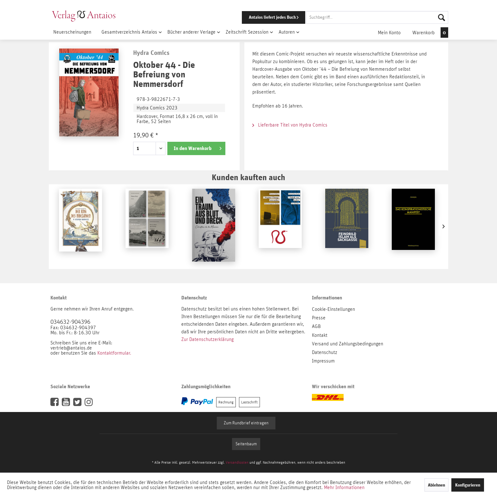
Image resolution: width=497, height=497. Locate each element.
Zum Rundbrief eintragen (246, 423)
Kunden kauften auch (248, 177)
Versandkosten (237, 462)
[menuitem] (336, 17)
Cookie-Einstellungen (333, 309)
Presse (319, 317)
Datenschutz (324, 352)
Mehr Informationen (344, 487)
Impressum (323, 360)
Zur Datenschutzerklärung (207, 339)
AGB (316, 326)
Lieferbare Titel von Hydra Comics (289, 125)
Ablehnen (436, 484)
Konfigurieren (467, 484)
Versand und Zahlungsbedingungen (347, 343)
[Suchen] (441, 17)
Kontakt (319, 335)
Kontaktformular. (114, 353)
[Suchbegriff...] (377, 17)
